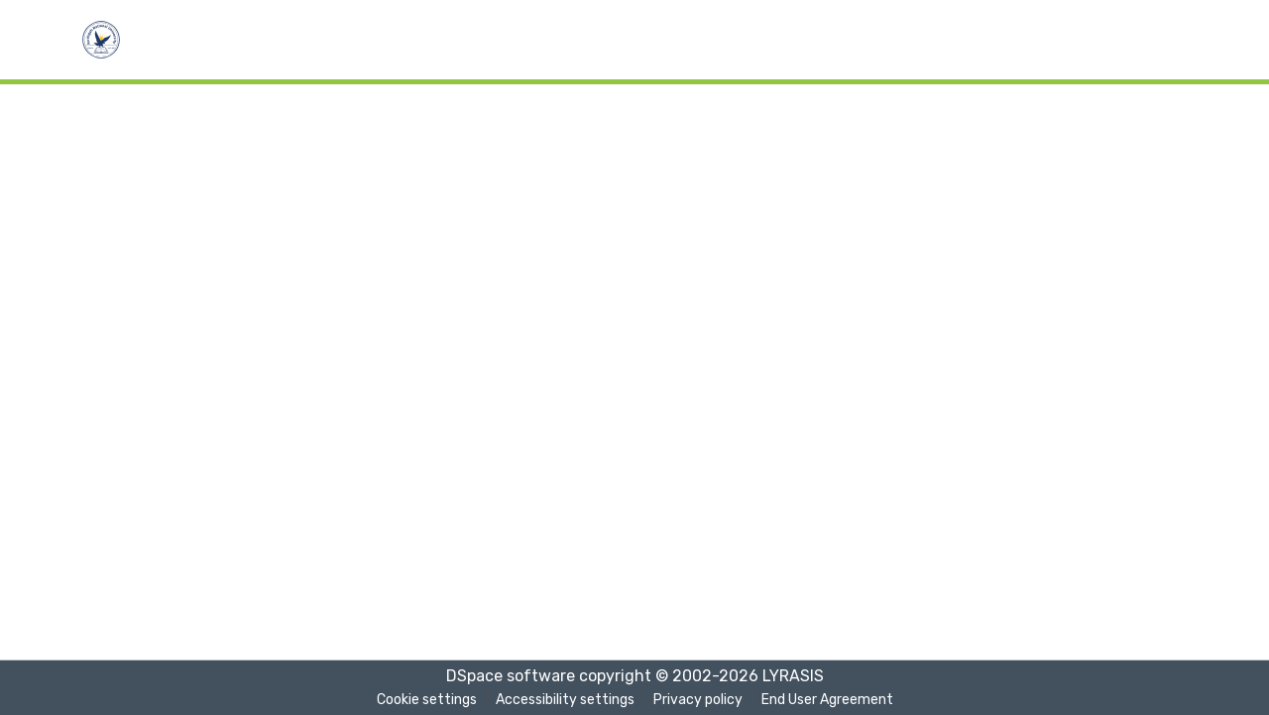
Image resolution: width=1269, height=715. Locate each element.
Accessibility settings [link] (565, 699)
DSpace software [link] (510, 675)
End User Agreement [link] (827, 699)
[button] (101, 40)
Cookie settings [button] (427, 699)
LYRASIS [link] (793, 675)
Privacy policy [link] (698, 699)
